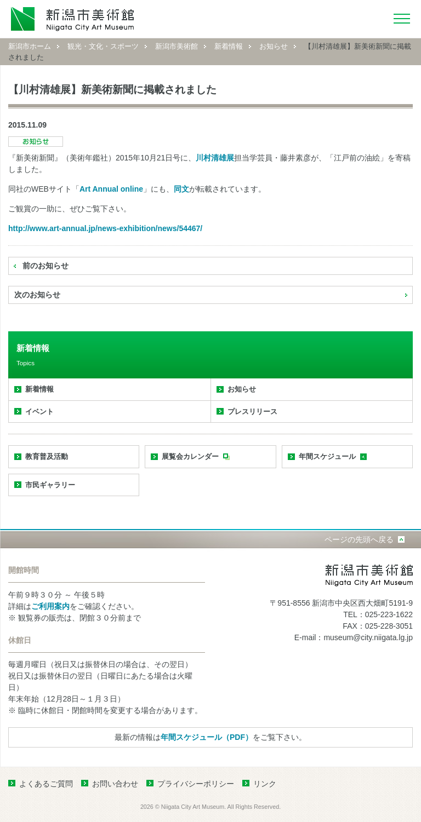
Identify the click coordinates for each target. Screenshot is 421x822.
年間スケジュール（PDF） (207, 737)
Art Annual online (111, 189)
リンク (264, 783)
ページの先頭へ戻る (359, 539)
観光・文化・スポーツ (103, 46)
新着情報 (228, 46)
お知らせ (273, 46)
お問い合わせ (115, 783)
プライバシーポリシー (195, 783)
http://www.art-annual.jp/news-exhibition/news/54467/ (105, 228)
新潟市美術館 (176, 46)
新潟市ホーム (29, 46)
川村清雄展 (215, 157)
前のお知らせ (45, 265)
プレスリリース (252, 411)
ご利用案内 (50, 606)
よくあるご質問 (46, 783)
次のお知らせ (37, 294)
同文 (181, 189)
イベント (39, 411)
